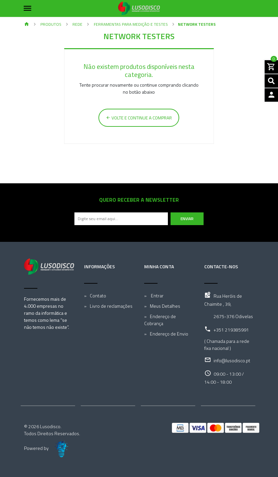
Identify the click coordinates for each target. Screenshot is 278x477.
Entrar (157, 295)
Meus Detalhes (165, 305)
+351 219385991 (231, 329)
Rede (76, 24)
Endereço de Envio (169, 333)
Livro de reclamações (111, 305)
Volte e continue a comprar (139, 117)
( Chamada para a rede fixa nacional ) (226, 345)
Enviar (187, 218)
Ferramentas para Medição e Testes (130, 24)
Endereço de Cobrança (160, 320)
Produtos (50, 24)
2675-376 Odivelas (233, 316)
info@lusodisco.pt (232, 360)
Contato (98, 295)
